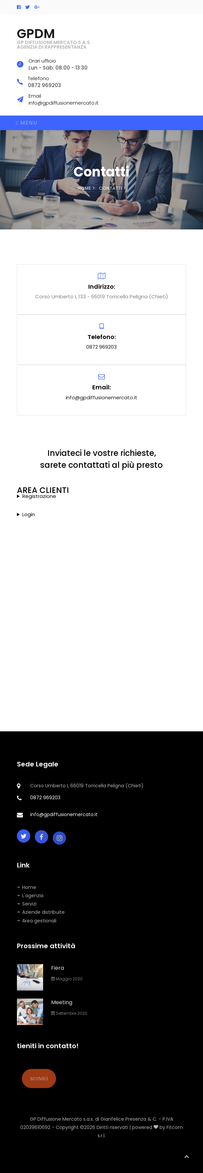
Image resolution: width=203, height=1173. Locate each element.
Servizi (26, 904)
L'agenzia (30, 895)
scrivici (39, 1086)
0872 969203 (101, 346)
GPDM (54, 38)
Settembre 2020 (69, 1013)
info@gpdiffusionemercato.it (101, 397)
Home (86, 188)
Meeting (61, 1002)
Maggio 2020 (67, 979)
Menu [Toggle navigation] (26, 122)
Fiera (57, 968)
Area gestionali (36, 920)
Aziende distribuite (41, 912)
